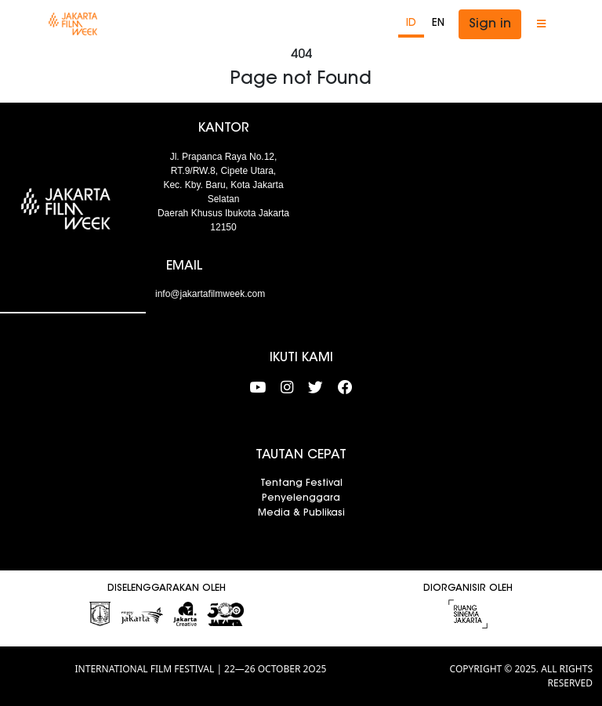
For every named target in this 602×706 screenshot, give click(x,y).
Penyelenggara (301, 498)
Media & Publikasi (301, 513)
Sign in (490, 24)
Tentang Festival (301, 483)
